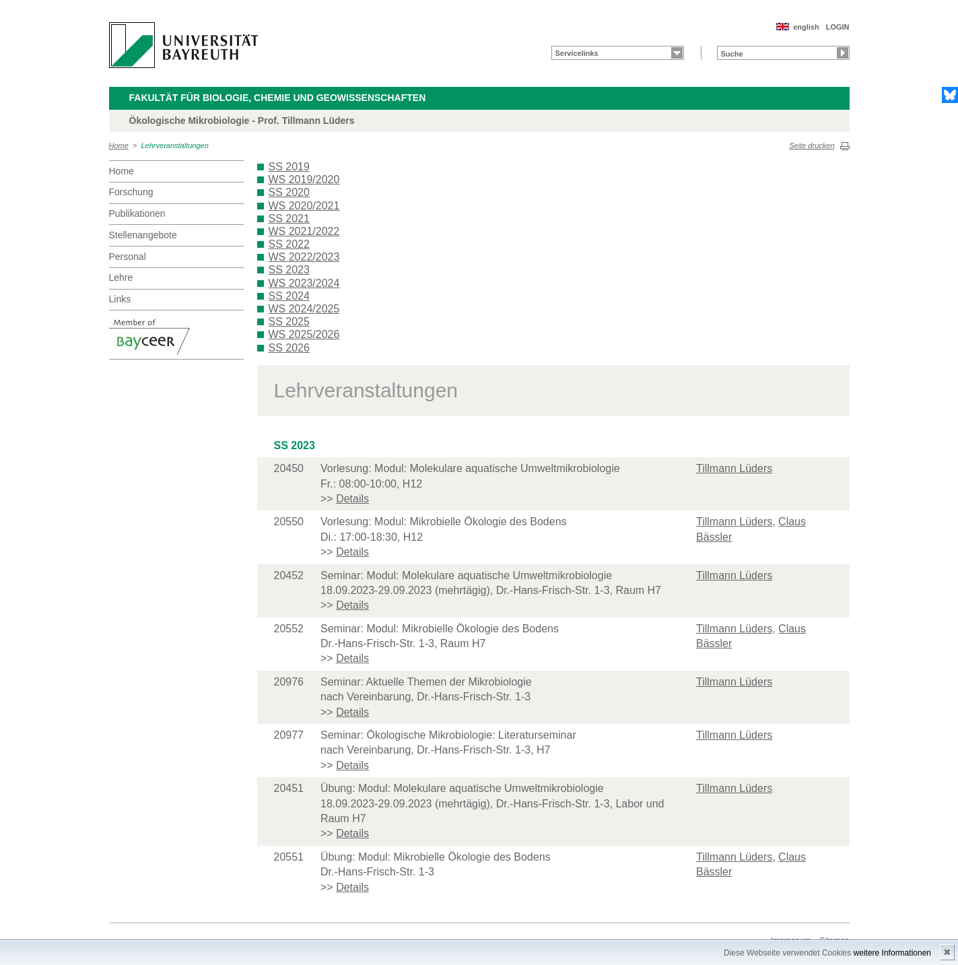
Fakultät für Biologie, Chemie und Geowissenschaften (277, 97)
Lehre (121, 277)
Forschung (131, 192)
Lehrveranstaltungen (175, 145)
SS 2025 (289, 321)
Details (352, 498)
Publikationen (137, 213)
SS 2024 (289, 296)
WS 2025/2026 (304, 334)
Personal (127, 256)
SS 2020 (289, 192)
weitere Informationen (892, 953)
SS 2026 (289, 348)
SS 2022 (289, 244)
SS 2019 (289, 166)
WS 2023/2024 (304, 283)
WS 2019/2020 (304, 179)
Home (119, 145)
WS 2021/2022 (304, 231)
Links (120, 299)
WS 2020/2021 (304, 205)
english (806, 27)
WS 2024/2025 (304, 308)
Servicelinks (576, 53)
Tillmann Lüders (734, 468)
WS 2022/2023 (304, 257)
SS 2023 (289, 269)
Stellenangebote (143, 235)
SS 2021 (289, 218)
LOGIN (838, 27)
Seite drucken (811, 145)
